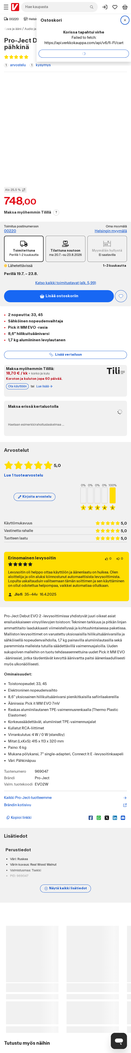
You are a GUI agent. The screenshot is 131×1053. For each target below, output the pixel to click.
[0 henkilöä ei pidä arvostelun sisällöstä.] (119, 559)
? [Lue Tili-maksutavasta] (56, 212)
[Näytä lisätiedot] (65, 889)
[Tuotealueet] (6, 7)
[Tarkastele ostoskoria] (125, 7)
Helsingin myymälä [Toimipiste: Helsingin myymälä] (111, 231)
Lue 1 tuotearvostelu (23, 475)
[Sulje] (125, 20)
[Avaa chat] (119, 1041)
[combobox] (59, 7)
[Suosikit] (115, 7)
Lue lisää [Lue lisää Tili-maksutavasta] (44, 386)
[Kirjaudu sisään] (105, 7)
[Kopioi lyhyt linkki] (45, 818)
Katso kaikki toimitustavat (65, 283)
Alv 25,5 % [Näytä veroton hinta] (15, 190)
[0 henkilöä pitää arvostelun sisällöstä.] (108, 559)
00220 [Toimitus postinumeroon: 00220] (10, 231)
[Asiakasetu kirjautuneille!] (121, 296)
